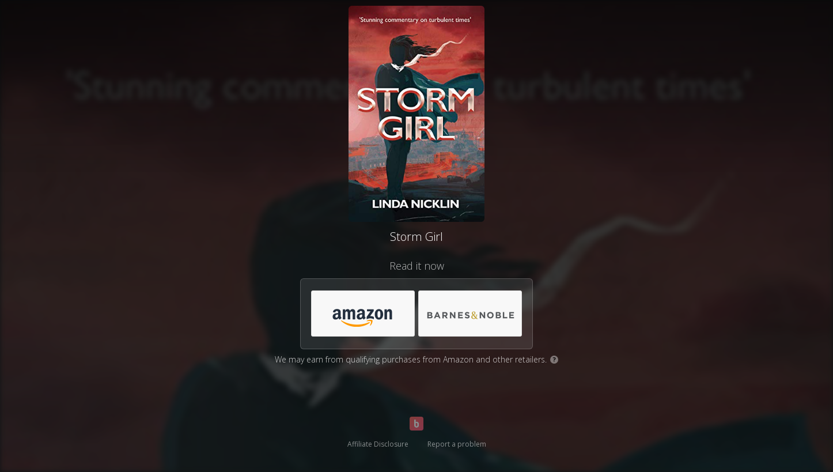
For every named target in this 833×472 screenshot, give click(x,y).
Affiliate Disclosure (377, 444)
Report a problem (456, 444)
